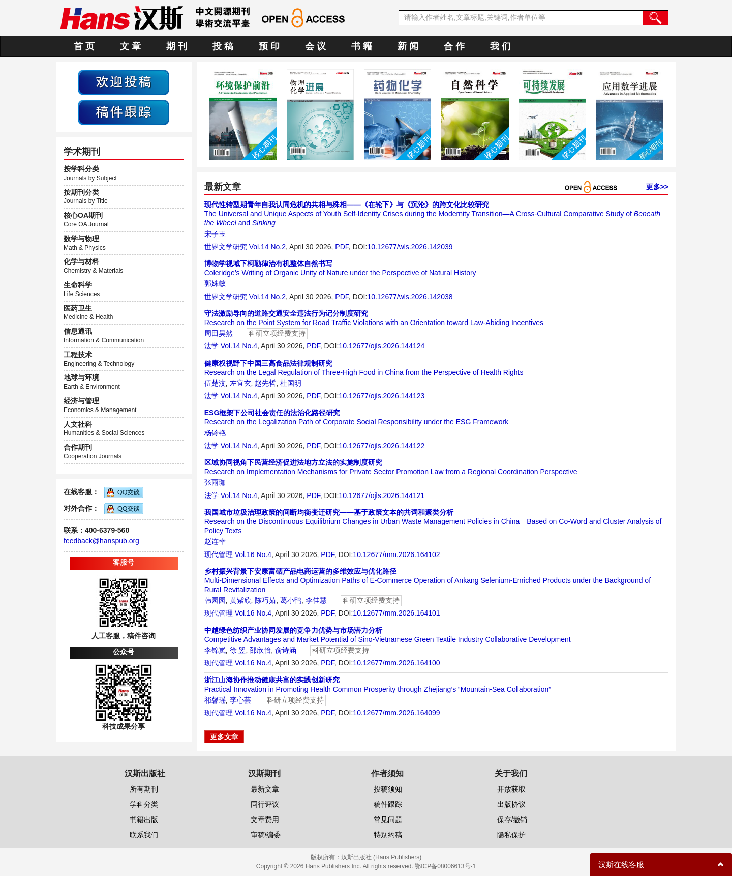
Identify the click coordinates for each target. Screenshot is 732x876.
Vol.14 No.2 (267, 247)
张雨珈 (215, 482)
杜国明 (290, 383)
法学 (211, 346)
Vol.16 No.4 (253, 554)
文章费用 (265, 819)
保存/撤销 (512, 819)
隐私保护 (511, 835)
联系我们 (144, 835)
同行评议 (265, 804)
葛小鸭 (290, 600)
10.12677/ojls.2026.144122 (381, 446)
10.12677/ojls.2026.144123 (381, 396)
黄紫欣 (240, 600)
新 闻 (408, 46)
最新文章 (265, 789)
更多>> (657, 187)
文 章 (130, 46)
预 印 (269, 46)
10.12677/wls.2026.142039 (409, 247)
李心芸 (240, 700)
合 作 (454, 46)
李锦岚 (215, 650)
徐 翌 (238, 650)
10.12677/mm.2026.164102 (396, 554)
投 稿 (222, 46)
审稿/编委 (266, 835)
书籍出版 (144, 819)
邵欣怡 (260, 650)
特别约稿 (388, 835)
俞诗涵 (285, 650)
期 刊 (176, 46)
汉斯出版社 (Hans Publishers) (381, 857)
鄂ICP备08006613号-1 (445, 866)
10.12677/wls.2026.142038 (409, 297)
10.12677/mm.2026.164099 (396, 713)
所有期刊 (144, 789)
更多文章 (224, 737)
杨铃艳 (215, 433)
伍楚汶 (215, 383)
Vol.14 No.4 (239, 346)
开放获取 (511, 789)
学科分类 (144, 804)
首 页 (84, 46)
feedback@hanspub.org (101, 541)
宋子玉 (215, 234)
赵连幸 (215, 541)
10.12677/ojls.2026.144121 (381, 495)
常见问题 (388, 819)
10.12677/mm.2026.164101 (396, 613)
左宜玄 (240, 383)
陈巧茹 (265, 600)
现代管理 (218, 554)
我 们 (500, 46)
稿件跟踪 (388, 804)
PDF (341, 247)
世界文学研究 (225, 247)
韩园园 (215, 600)
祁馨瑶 (215, 700)
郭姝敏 (215, 283)
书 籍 (361, 46)
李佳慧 (316, 600)
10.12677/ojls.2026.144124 (381, 346)
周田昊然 (218, 333)
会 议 (315, 46)
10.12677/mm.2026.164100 (396, 663)
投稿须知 (388, 789)
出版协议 (511, 804)
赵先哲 (265, 383)
